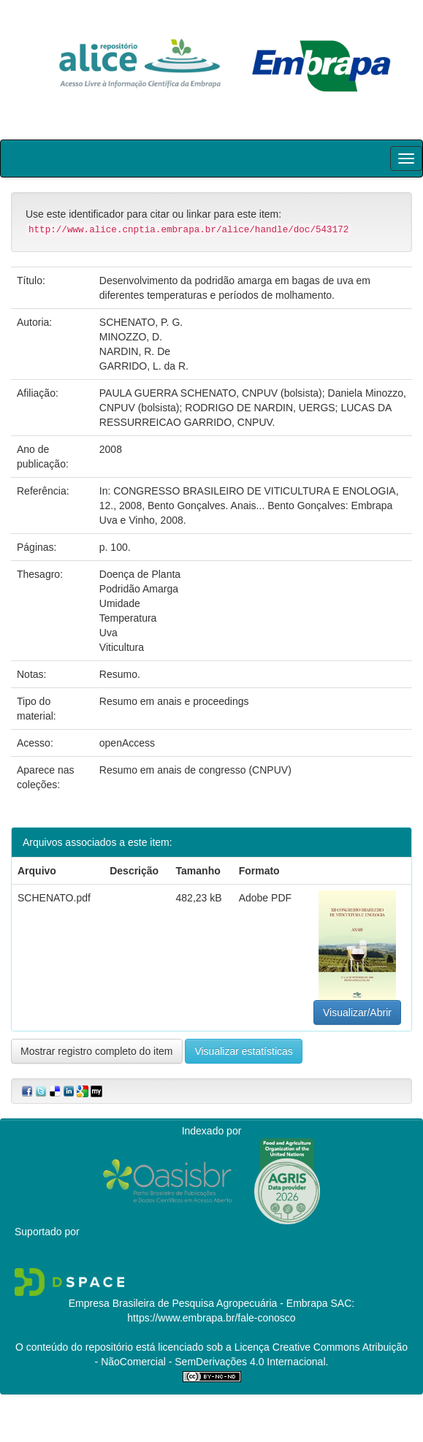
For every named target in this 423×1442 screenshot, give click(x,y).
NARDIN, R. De (134, 351)
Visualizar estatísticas (243, 1051)
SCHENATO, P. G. (141, 322)
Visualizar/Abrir (357, 1012)
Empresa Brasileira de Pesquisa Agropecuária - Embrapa (198, 1303)
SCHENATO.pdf (54, 898)
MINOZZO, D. (130, 337)
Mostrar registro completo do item (96, 1051)
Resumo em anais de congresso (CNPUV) (195, 770)
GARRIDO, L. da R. (143, 366)
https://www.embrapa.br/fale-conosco (211, 1318)
